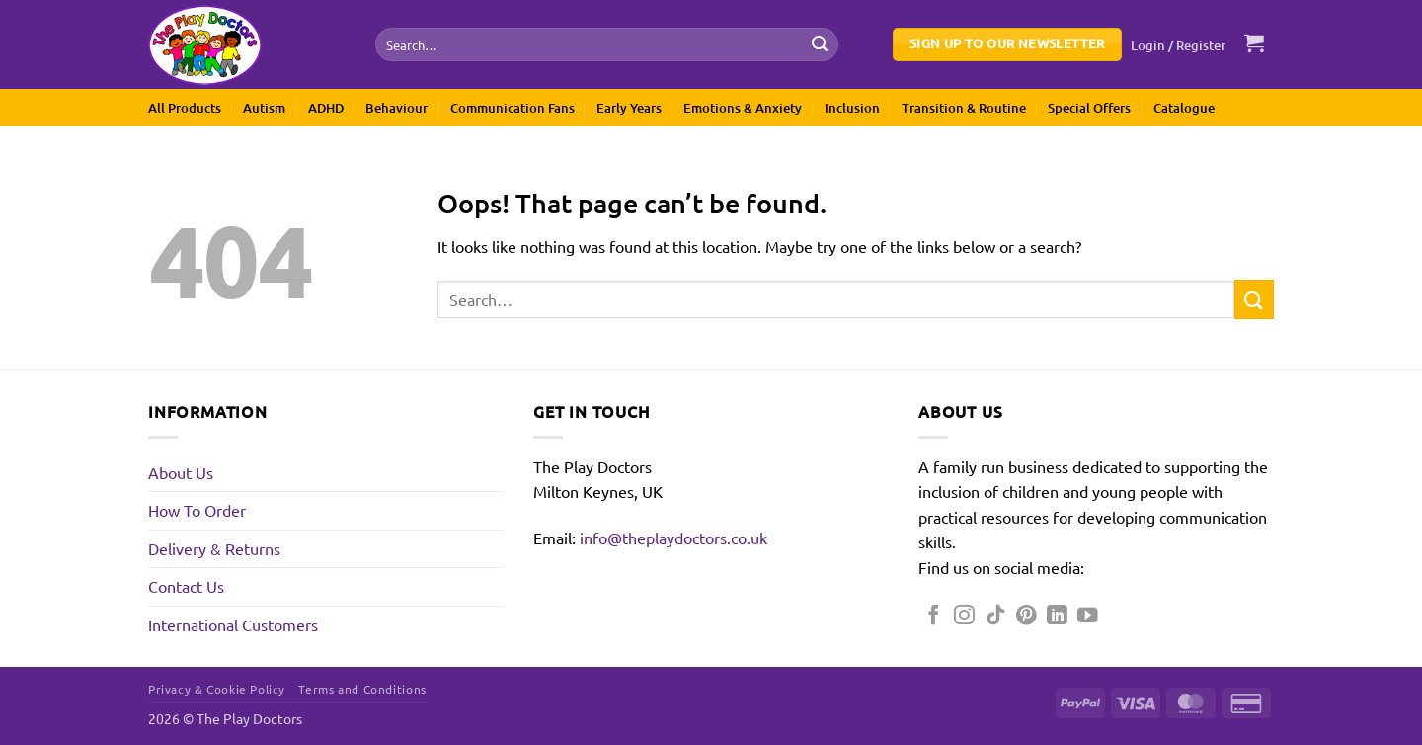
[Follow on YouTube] (1087, 616)
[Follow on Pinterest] (1026, 616)
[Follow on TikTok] (996, 616)
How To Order (197, 510)
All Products (184, 108)
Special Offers (1089, 108)
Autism (264, 108)
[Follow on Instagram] (964, 616)
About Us (180, 472)
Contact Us (186, 586)
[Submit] (819, 44)
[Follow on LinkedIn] (1057, 616)
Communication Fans (512, 108)
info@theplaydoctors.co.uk (673, 537)
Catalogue (1184, 108)
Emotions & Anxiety (742, 108)
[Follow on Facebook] (933, 616)
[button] (1178, 45)
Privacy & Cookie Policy (216, 689)
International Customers (233, 624)
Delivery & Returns (214, 548)
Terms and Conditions (362, 689)
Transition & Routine (964, 108)
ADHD (326, 108)
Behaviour (396, 108)
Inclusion (852, 108)
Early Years (629, 108)
